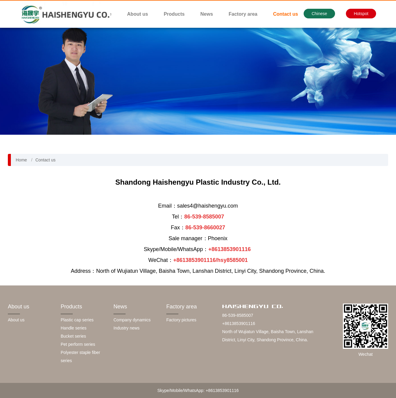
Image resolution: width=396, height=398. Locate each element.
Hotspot (361, 13)
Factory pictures (181, 319)
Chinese (319, 13)
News (206, 14)
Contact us (285, 14)
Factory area (243, 14)
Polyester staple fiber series (80, 356)
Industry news (126, 328)
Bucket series (73, 336)
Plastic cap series (77, 319)
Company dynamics (132, 319)
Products (174, 14)
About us (137, 14)
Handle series (74, 328)
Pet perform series (78, 344)
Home (21, 160)
